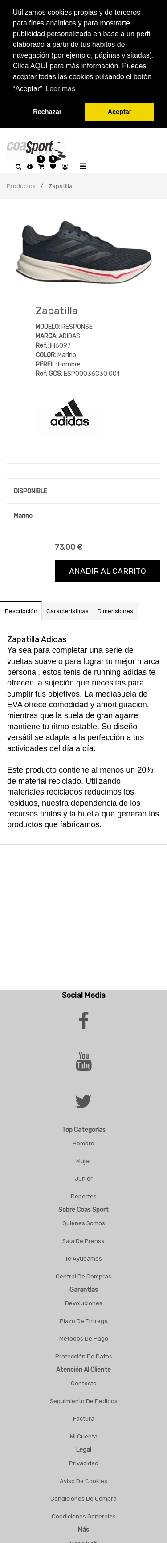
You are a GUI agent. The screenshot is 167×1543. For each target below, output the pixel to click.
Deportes (84, 1194)
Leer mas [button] (60, 88)
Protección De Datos (83, 1354)
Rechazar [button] (47, 111)
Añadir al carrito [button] (107, 569)
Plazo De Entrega (84, 1319)
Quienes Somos (83, 1222)
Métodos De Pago (83, 1337)
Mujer (83, 1159)
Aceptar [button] (120, 111)
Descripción (21, 609)
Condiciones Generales (84, 1514)
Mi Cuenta (84, 1434)
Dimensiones (115, 609)
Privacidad (83, 1462)
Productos (21, 184)
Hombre (83, 1142)
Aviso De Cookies (83, 1479)
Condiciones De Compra (83, 1497)
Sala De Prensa (83, 1239)
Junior (84, 1177)
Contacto (84, 1382)
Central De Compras (83, 1274)
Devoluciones (83, 1302)
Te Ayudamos (83, 1257)
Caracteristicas (67, 609)
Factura (83, 1417)
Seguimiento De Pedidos (84, 1399)
